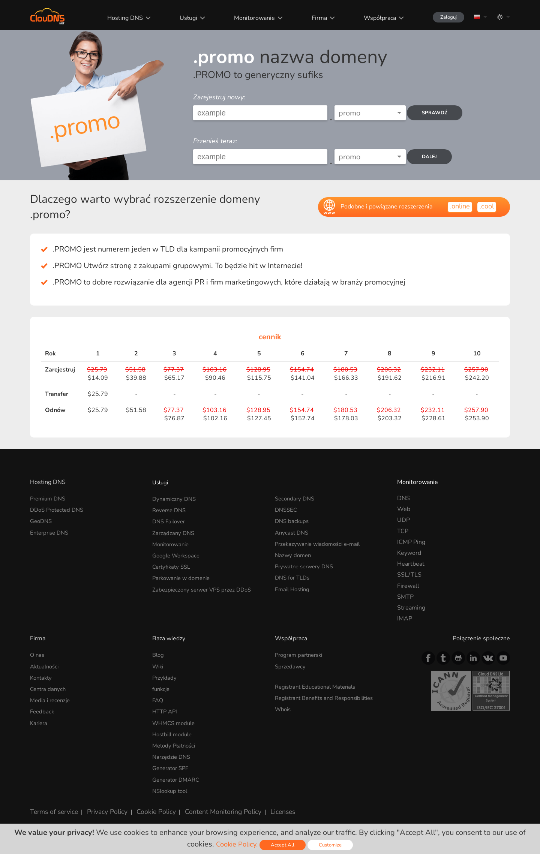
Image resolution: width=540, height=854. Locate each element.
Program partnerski (301, 654)
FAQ (158, 698)
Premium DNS (49, 498)
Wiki (158, 666)
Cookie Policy (147, 806)
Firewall (408, 586)
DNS (403, 498)
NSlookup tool (171, 786)
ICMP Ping (411, 542)
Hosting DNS (118, 18)
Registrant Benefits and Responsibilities (329, 696)
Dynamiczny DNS (175, 498)
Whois (284, 707)
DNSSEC (287, 509)
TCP (402, 531)
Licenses (266, 806)
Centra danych (49, 687)
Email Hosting (294, 586)
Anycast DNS (293, 531)
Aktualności (46, 666)
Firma (312, 18)
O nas (37, 654)
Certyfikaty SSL (173, 564)
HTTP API (165, 709)
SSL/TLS (409, 575)
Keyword (409, 553)
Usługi (181, 18)
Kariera (39, 720)
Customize (333, 844)
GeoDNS (42, 520)
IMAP (404, 618)
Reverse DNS (170, 509)
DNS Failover (170, 520)
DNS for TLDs (294, 575)
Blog (158, 654)
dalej (432, 156)
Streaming (411, 608)
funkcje (161, 687)
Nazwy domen (294, 553)
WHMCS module (175, 720)
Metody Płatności (175, 742)
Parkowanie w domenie (183, 575)
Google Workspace (178, 553)
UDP (403, 520)
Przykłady (165, 677)
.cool (486, 206)
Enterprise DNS (51, 531)
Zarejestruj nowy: (219, 97)
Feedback (43, 709)
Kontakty (42, 677)
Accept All (284, 844)
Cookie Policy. (236, 844)
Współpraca (372, 18)
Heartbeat (410, 564)
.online (457, 206)
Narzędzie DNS (172, 753)
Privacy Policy (102, 806)
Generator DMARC (178, 775)
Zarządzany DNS (174, 531)
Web (403, 509)
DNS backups (293, 520)
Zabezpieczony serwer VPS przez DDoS (205, 586)
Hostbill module (174, 731)
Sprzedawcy (291, 666)
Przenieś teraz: (215, 140)
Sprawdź (438, 113)
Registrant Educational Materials (319, 686)
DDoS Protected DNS (59, 509)
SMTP (405, 597)
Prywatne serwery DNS (307, 564)
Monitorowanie (247, 18)
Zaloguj (444, 17)
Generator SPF (172, 764)
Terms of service (52, 806)
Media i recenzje (52, 698)
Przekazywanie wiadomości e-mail (321, 542)
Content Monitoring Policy (209, 806)
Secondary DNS (296, 498)
